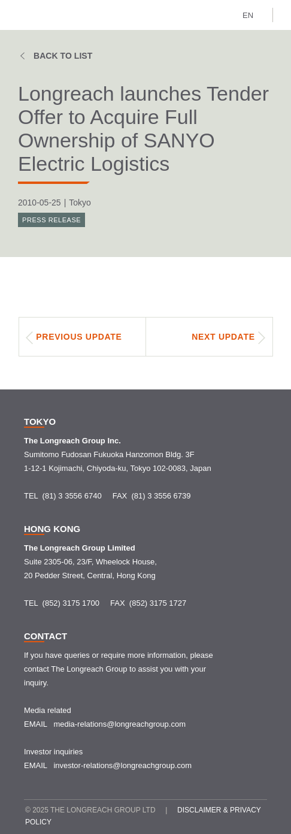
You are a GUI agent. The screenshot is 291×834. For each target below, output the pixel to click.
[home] (36, 15)
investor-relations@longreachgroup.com (122, 765)
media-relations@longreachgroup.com (119, 724)
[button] (253, 14)
